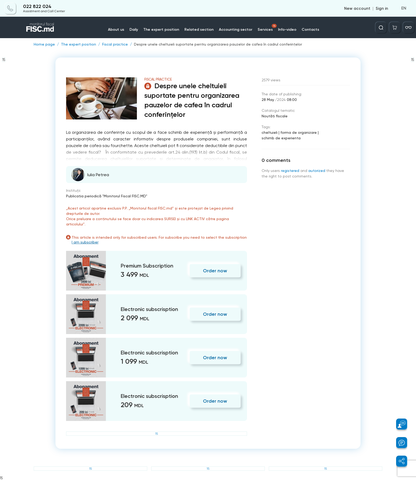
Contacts (310, 29)
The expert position (161, 29)
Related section (199, 29)
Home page (44, 44)
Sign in (382, 8)
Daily (133, 29)
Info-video (287, 29)
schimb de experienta (281, 138)
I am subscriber (85, 242)
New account (357, 8)
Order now (215, 271)
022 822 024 (37, 6)
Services (267, 28)
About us (116, 29)
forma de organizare (298, 132)
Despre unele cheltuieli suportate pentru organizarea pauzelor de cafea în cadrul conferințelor (218, 44)
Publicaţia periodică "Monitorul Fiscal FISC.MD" (106, 196)
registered (290, 170)
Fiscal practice (115, 44)
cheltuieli (270, 132)
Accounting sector (235, 29)
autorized (316, 170)
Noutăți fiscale (275, 116)
